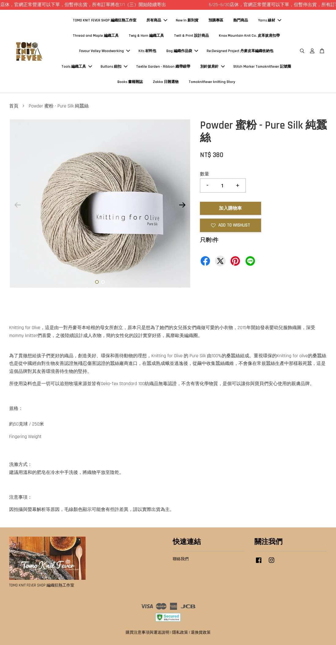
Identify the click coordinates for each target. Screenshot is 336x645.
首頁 (13, 106)
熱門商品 (240, 20)
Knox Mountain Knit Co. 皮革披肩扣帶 (249, 35)
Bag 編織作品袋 (182, 51)
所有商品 (156, 20)
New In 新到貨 (187, 20)
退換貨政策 (201, 632)
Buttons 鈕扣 (114, 66)
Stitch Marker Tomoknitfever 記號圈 (262, 66)
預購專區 (216, 20)
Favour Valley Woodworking (104, 51)
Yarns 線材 (269, 20)
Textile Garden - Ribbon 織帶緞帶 (163, 66)
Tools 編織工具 (76, 66)
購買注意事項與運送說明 (147, 632)
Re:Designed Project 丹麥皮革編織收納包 (240, 51)
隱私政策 (180, 632)
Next (182, 204)
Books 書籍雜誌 (130, 82)
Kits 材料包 (147, 51)
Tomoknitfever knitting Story (212, 82)
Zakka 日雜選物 (166, 82)
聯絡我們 (181, 559)
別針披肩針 (212, 66)
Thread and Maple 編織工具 (96, 35)
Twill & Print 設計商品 (191, 35)
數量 (204, 174)
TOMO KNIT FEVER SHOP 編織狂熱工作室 (104, 20)
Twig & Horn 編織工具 (146, 35)
